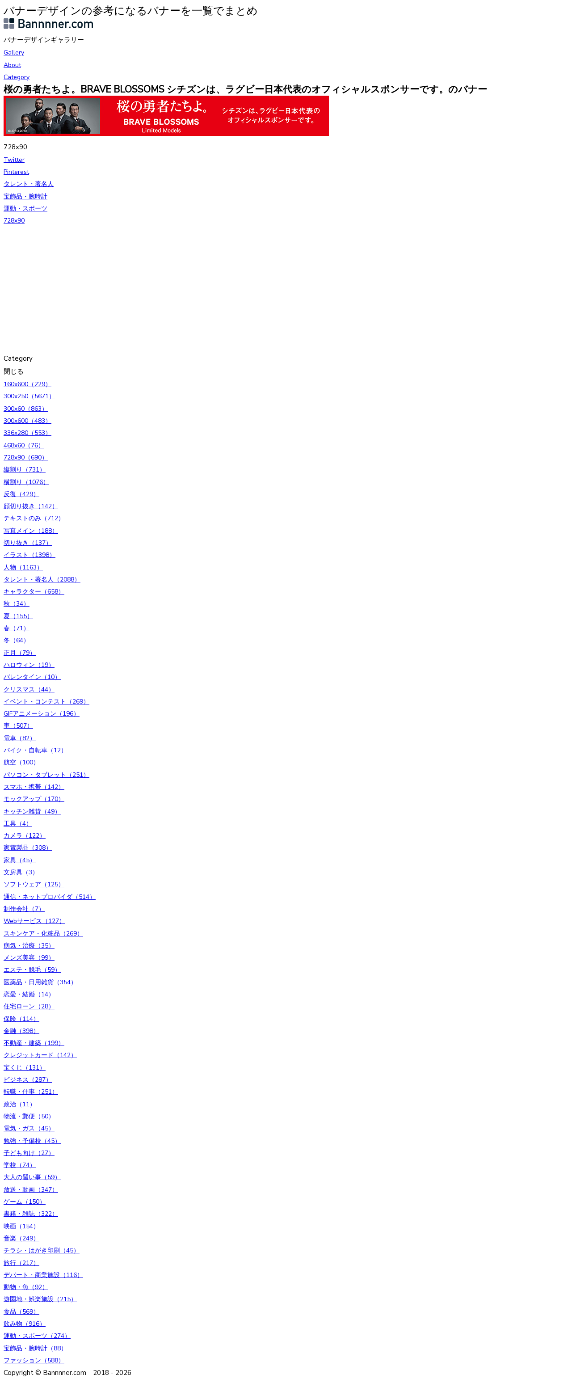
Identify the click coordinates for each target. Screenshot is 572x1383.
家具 (20, 860)
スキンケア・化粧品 (43, 933)
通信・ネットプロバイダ (50, 897)
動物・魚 (26, 1287)
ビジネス (28, 1079)
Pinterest (16, 172)
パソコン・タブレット (46, 775)
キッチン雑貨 (32, 811)
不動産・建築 (34, 1043)
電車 (20, 738)
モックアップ (34, 799)
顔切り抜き (31, 506)
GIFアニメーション (42, 713)
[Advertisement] (272, 289)
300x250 (29, 396)
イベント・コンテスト (46, 701)
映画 (21, 1226)
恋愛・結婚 (29, 994)
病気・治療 (29, 945)
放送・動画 (31, 1189)
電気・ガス (29, 1128)
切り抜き (28, 543)
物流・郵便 (29, 1116)
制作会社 (24, 909)
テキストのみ (34, 518)
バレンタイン (32, 677)
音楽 (21, 1238)
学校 (20, 1165)
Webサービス (34, 921)
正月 (20, 653)
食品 (21, 1311)
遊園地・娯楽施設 (40, 1299)
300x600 (27, 421)
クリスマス (29, 689)
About (12, 65)
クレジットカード (40, 1055)
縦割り (25, 469)
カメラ (25, 835)
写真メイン (31, 531)
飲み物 (25, 1324)
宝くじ (25, 1067)
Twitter (14, 160)
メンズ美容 (29, 957)
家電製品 (28, 847)
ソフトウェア (34, 884)
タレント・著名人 (29, 184)
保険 (21, 1019)
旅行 (21, 1263)
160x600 (27, 384)
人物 (23, 567)
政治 (20, 1104)
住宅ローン (29, 1006)
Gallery (14, 52)
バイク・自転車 (35, 750)
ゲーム (25, 1201)
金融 (21, 1031)
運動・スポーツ (25, 208)
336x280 (27, 433)
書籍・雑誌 (31, 1214)
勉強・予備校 (32, 1141)
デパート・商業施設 (43, 1275)
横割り (26, 482)
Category (16, 77)
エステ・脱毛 (32, 970)
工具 (18, 823)
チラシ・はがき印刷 (42, 1250)
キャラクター (34, 591)
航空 (21, 762)
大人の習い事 (32, 1177)
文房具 (21, 872)
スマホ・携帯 (34, 787)
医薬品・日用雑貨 (40, 982)
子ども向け (29, 1153)
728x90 (14, 220)
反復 (21, 494)
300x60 (26, 409)
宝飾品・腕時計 (25, 196)
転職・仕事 (31, 1092)
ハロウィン (29, 665)
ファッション (34, 1360)
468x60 (24, 445)
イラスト (29, 555)
